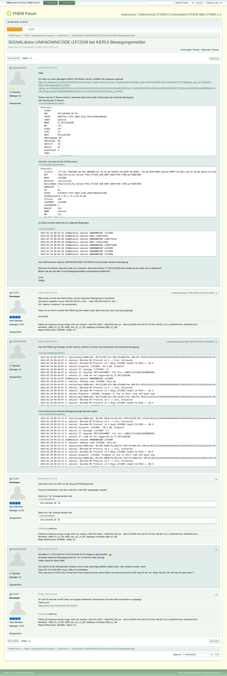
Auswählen (49, 103)
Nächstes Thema (210, 49)
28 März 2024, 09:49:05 (47, 341)
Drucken (214, 59)
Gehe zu (176, 654)
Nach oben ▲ (217, 673)
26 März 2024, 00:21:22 (47, 68)
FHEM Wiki (197, 14)
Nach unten (14, 58)
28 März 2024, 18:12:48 (47, 549)
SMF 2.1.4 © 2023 (12, 673)
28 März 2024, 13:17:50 (47, 479)
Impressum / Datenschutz (138, 14)
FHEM (162, 14)
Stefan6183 (19, 67)
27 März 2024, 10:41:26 (47, 293)
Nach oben (13, 641)
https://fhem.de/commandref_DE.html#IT (58, 605)
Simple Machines (26, 673)
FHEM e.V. (214, 14)
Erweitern (60, 103)
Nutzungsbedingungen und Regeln (196, 673)
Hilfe (179, 673)
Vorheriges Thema (190, 49)
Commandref (178, 14)
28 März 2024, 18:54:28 (47, 594)
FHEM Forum (24, 13)
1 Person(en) (43, 528)
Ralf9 (15, 292)
